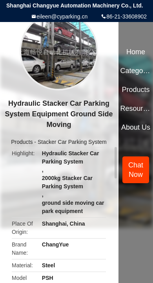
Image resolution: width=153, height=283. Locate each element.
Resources (135, 108)
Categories (135, 71)
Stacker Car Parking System (72, 142)
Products (22, 142)
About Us (135, 127)
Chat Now (135, 169)
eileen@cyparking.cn (61, 16)
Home (135, 52)
